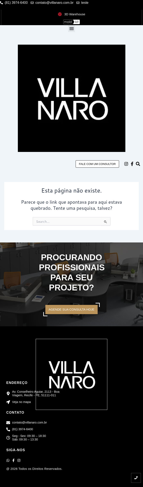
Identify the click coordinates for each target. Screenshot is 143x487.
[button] (71, 28)
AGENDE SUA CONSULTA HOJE (71, 309)
